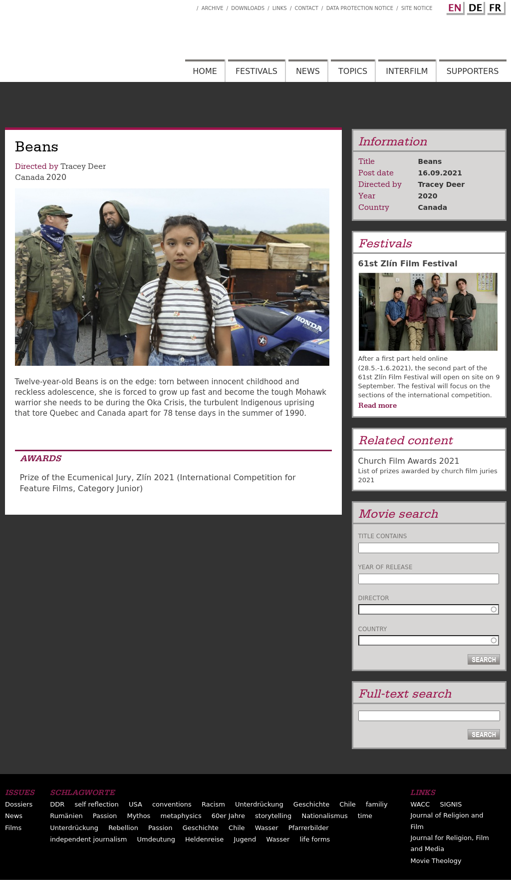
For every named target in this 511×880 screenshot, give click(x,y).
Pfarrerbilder (308, 828)
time (365, 816)
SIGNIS (451, 804)
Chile (347, 804)
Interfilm (407, 71)
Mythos (138, 816)
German (475, 6)
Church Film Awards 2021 (409, 461)
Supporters (473, 71)
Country (372, 629)
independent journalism (88, 839)
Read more (377, 405)
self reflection (96, 804)
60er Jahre (228, 816)
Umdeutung (156, 839)
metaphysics (181, 816)
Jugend (245, 839)
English (454, 6)
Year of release (385, 567)
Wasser (266, 828)
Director (373, 598)
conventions (172, 804)
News (308, 71)
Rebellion (123, 828)
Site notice (417, 8)
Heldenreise (204, 839)
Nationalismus (324, 816)
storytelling (273, 816)
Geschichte (311, 804)
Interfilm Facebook (189, 5)
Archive (213, 8)
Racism (213, 804)
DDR (57, 804)
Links (279, 8)
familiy (377, 804)
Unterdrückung (259, 804)
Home (205, 71)
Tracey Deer (83, 166)
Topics (352, 71)
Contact (306, 8)
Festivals (256, 71)
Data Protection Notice (360, 8)
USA (135, 804)
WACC (420, 804)
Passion (105, 816)
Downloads (247, 8)
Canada (29, 177)
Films (13, 828)
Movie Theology (435, 861)
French (495, 6)
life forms (314, 839)
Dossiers (18, 804)
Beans (430, 161)
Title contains (382, 536)
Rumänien (66, 816)
